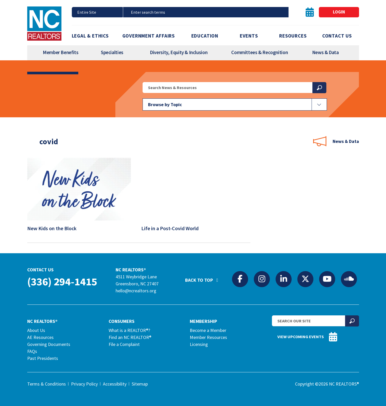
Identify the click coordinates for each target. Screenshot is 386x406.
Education (204, 36)
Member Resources (208, 337)
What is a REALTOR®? (129, 330)
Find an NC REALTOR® (130, 337)
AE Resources (40, 337)
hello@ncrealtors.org (136, 291)
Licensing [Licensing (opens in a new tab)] (199, 344)
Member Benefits (60, 52)
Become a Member (208, 330)
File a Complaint (124, 344)
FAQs (32, 351)
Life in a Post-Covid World (173, 228)
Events (249, 36)
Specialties (112, 52)
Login (339, 12)
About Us (36, 330)
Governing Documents (48, 344)
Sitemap (140, 384)
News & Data (325, 52)
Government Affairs (148, 36)
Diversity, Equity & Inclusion (178, 52)
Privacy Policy (84, 384)
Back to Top (204, 278)
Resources (292, 36)
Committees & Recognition (259, 52)
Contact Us (337, 36)
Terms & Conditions (46, 384)
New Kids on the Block (55, 228)
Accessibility (115, 384)
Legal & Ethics (90, 36)
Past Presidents (42, 358)
